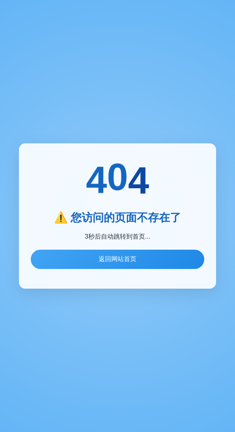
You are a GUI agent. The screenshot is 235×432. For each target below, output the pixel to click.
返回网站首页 (117, 259)
